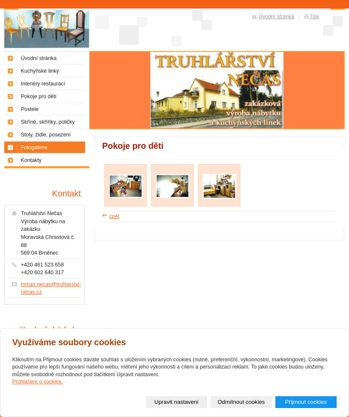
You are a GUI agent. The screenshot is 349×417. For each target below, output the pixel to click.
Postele (30, 109)
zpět (114, 216)
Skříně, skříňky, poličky (48, 122)
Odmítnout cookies (241, 402)
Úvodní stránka (39, 58)
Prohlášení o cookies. (37, 382)
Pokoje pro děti (38, 96)
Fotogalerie (34, 147)
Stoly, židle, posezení (46, 135)
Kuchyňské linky (40, 71)
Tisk (314, 17)
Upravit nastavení (176, 402)
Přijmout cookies (306, 402)
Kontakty (31, 160)
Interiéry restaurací (43, 84)
